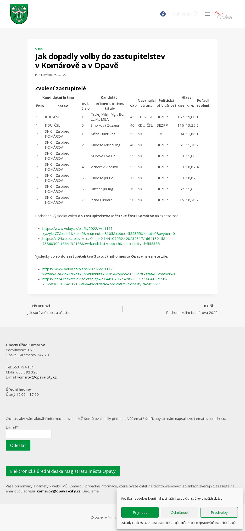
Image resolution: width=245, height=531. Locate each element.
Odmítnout (180, 512)
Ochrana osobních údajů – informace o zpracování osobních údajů (190, 523)
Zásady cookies (132, 523)
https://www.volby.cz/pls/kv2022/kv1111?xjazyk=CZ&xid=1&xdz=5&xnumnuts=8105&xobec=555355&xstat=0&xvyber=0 (108, 231)
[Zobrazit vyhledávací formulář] (185, 14)
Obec (39, 48)
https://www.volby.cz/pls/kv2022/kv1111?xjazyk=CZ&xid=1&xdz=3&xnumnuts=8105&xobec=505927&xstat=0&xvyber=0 (108, 271)
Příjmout (140, 512)
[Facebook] (163, 14)
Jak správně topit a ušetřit (73, 309)
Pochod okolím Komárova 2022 (171, 309)
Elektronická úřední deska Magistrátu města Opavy (63, 471)
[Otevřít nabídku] (207, 13)
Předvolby (219, 512)
